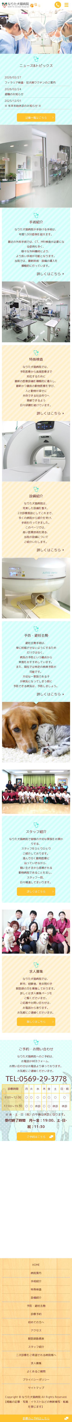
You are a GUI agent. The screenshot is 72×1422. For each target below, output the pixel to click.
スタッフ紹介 (36, 1347)
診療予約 (36, 1314)
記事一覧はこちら (36, 117)
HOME (36, 1265)
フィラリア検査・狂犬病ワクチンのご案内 (30, 82)
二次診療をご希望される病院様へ (36, 1355)
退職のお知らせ (14, 94)
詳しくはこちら (36, 891)
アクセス (36, 1330)
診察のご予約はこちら (36, 1418)
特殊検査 (36, 1289)
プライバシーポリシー (36, 1379)
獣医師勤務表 (36, 1338)
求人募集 (36, 1363)
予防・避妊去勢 (36, 1306)
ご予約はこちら (36, 1136)
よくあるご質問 (36, 1371)
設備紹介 (36, 1297)
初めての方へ (36, 1322)
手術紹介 (36, 1281)
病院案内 (36, 1273)
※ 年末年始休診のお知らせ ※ (23, 106)
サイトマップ (36, 1388)
